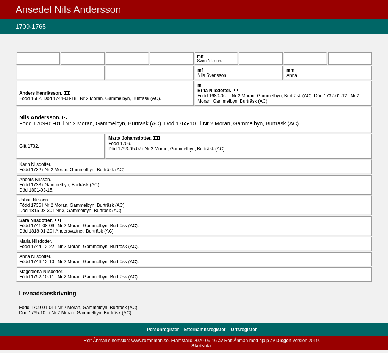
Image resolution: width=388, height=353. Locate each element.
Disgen (283, 340)
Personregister (163, 329)
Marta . (130, 138)
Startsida (201, 345)
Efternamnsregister (205, 329)
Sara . (36, 220)
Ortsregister (244, 329)
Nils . (40, 117)
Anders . (41, 93)
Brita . (215, 90)
